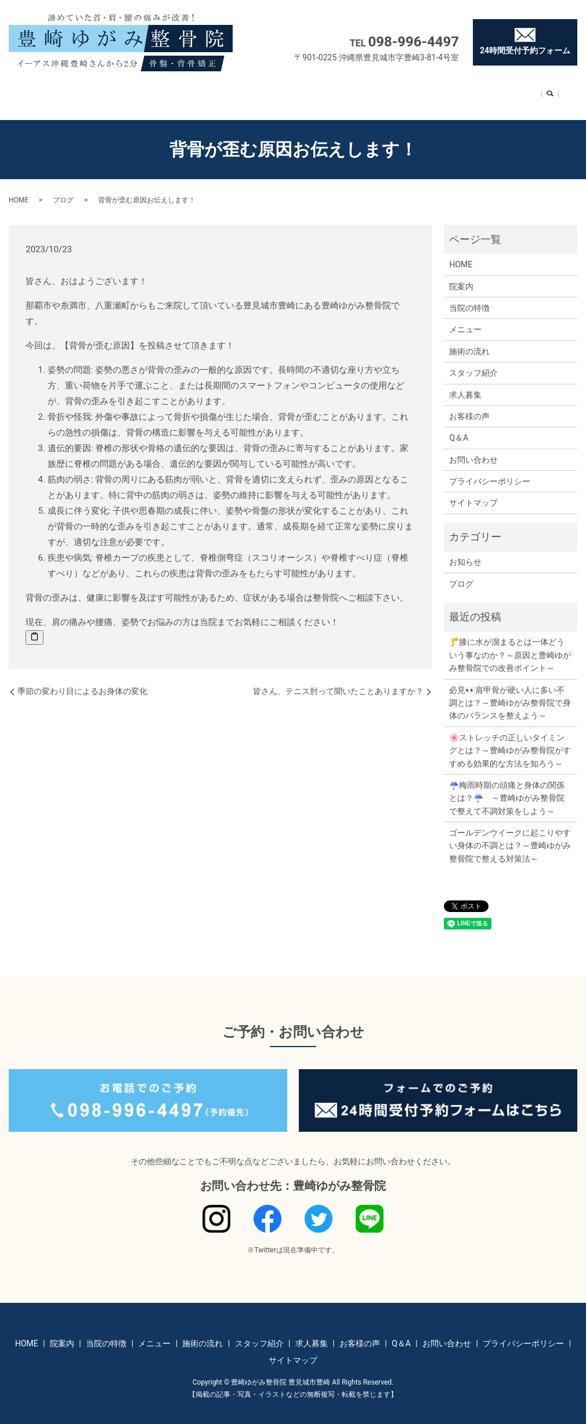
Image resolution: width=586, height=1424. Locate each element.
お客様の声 (391, 90)
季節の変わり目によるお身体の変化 (82, 680)
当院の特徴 (156, 90)
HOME (84, 90)
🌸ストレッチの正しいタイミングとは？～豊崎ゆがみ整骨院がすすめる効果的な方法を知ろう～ (510, 739)
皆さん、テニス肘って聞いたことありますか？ (338, 680)
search (509, 91)
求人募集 (347, 90)
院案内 (115, 90)
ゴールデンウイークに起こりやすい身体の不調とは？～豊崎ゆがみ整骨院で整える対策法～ (510, 834)
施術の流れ (245, 90)
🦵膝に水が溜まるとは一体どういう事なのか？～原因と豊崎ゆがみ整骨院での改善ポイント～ (510, 644)
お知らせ (465, 550)
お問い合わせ (471, 90)
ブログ (63, 189)
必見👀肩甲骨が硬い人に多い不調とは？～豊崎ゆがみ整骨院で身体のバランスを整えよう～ (510, 692)
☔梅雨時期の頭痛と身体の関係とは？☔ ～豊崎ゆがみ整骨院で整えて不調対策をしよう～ (507, 787)
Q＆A (429, 90)
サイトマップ (473, 491)
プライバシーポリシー (489, 470)
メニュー (201, 90)
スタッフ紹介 (298, 90)
